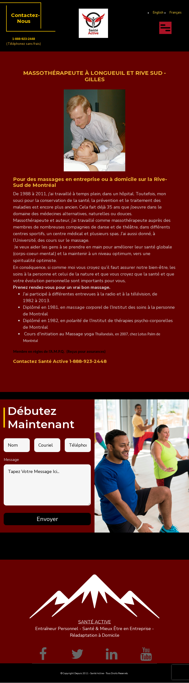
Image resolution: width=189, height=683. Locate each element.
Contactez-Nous (25, 18)
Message (11, 459)
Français (176, 12)
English (158, 12)
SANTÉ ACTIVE (94, 622)
